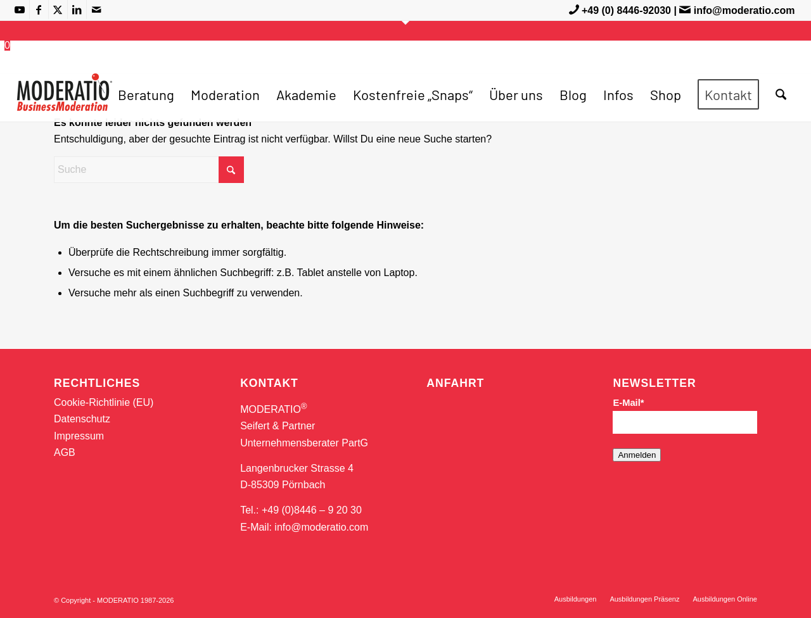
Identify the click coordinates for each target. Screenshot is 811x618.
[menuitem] (146, 94)
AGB (64, 452)
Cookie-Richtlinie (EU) (103, 402)
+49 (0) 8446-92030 (626, 10)
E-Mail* (628, 403)
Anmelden (637, 455)
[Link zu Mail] (96, 9)
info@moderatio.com (744, 10)
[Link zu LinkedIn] (77, 9)
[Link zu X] (58, 9)
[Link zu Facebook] (39, 9)
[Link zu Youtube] (20, 9)
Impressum (79, 436)
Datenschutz (82, 418)
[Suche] (781, 94)
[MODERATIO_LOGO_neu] (64, 100)
